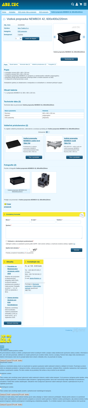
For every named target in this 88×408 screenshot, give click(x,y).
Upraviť (9, 360)
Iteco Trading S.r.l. (23, 28)
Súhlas (2, 346)
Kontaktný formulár (13, 214)
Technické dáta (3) (25, 64)
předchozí (55, 36)
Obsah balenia (14, 64)
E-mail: (33, 220)
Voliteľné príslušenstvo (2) (39, 64)
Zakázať (3, 360)
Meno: (8, 220)
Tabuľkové (49, 132)
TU (74, 244)
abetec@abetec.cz (35, 278)
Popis (5, 64)
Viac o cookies (4, 349)
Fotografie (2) (52, 64)
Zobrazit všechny (12, 323)
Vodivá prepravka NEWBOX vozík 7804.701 (71, 140)
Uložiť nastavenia (12, 394)
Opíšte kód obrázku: (12, 248)
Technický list (69, 59)
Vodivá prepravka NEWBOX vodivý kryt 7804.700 (31, 140)
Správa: (8, 225)
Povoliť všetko (17, 360)
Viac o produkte (34, 157)
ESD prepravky (22, 31)
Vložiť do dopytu (30, 38)
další (83, 36)
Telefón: (59, 220)
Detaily (2, 347)
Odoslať (76, 250)
